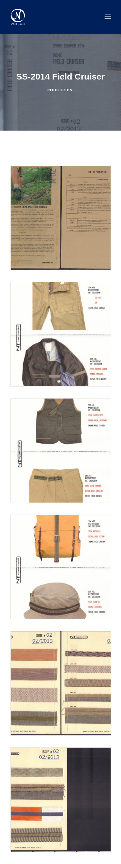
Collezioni (63, 90)
